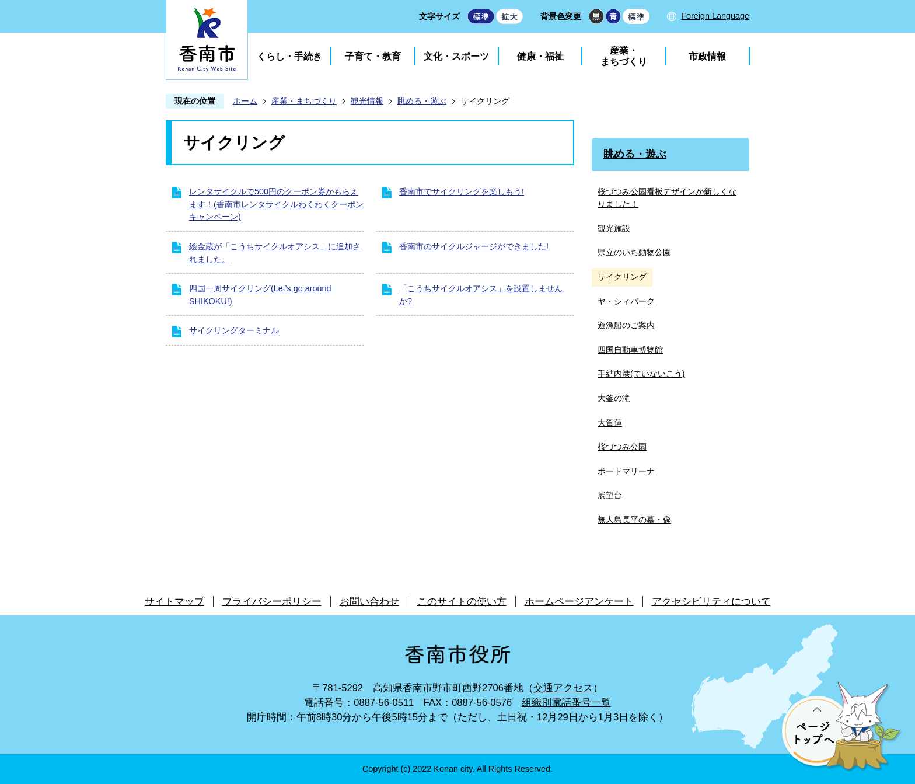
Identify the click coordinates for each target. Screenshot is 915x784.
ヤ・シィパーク (626, 301)
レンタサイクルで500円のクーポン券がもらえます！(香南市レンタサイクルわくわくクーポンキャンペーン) (276, 204)
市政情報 (707, 56)
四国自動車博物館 (630, 349)
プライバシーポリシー (272, 601)
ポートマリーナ (626, 471)
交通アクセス (563, 688)
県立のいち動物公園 (634, 252)
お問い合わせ (369, 601)
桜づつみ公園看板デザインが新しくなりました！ (667, 198)
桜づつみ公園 (622, 446)
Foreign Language (715, 15)
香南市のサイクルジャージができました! (474, 246)
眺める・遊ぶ (421, 101)
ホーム (245, 101)
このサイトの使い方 (462, 601)
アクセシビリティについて (711, 601)
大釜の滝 (614, 398)
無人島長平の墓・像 (634, 519)
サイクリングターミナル (234, 330)
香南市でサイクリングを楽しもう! (461, 191)
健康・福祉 (540, 56)
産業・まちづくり (623, 56)
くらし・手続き (289, 56)
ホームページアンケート (579, 601)
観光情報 (367, 101)
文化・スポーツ (456, 56)
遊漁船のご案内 (626, 325)
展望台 (610, 495)
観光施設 (614, 228)
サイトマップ (174, 601)
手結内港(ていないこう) (641, 373)
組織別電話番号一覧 (566, 702)
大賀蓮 (610, 422)
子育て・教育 (373, 56)
